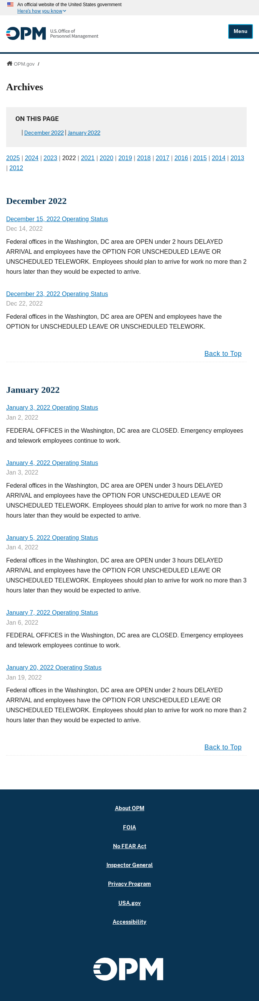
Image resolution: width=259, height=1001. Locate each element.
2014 (219, 158)
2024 (32, 158)
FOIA (129, 827)
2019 (125, 158)
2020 (106, 158)
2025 (13, 158)
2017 (162, 158)
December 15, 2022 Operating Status (57, 219)
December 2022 (44, 133)
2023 (50, 158)
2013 (237, 158)
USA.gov (129, 903)
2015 (200, 158)
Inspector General (129, 865)
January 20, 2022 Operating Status (53, 667)
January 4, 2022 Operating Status (52, 463)
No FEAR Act (129, 846)
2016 (181, 158)
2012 (16, 168)
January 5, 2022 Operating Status (52, 537)
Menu (240, 31)
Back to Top (223, 353)
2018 (144, 158)
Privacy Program (129, 883)
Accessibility (129, 921)
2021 (88, 158)
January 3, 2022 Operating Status (52, 407)
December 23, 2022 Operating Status (57, 294)
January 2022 (84, 133)
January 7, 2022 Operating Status (52, 612)
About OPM (129, 808)
